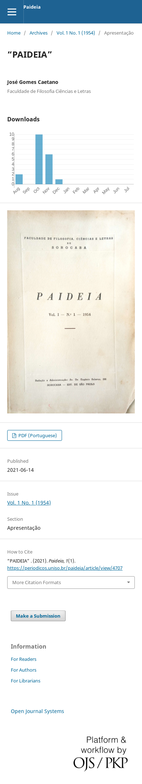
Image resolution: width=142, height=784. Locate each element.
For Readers (23, 659)
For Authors (23, 670)
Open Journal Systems (37, 711)
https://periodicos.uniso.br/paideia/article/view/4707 (65, 568)
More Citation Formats (36, 582)
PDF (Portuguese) (37, 435)
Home (14, 33)
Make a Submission (38, 616)
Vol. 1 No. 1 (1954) (76, 33)
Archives (39, 33)
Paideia (32, 7)
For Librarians (25, 680)
